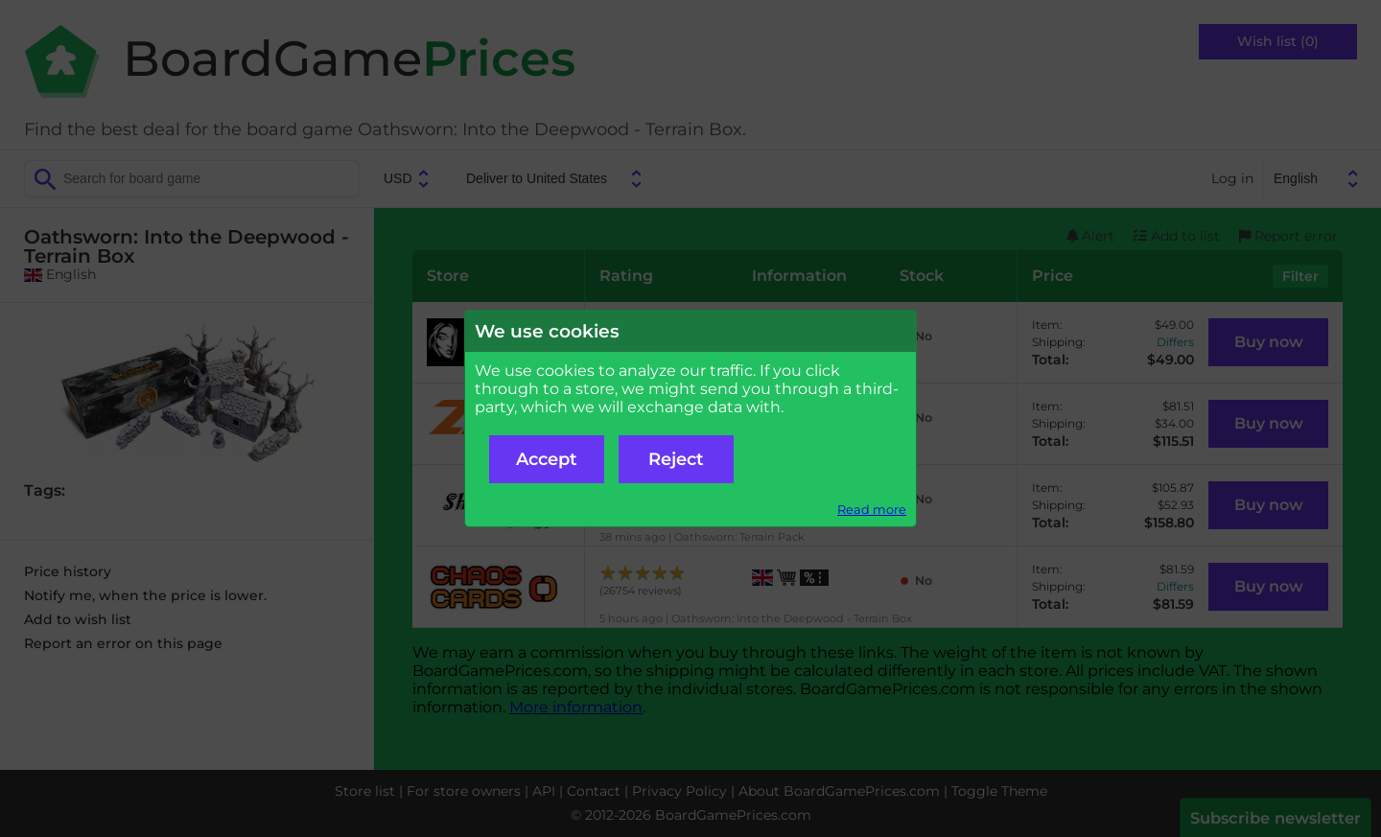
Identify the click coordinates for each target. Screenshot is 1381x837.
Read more (871, 509)
